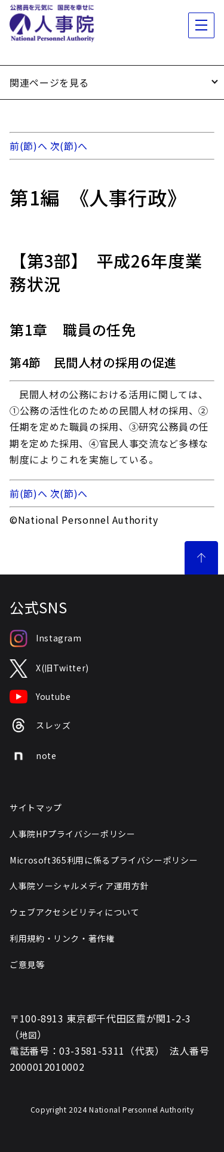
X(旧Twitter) (49, 668)
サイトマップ (36, 807)
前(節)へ (28, 146)
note (33, 756)
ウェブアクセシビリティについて (75, 912)
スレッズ (40, 725)
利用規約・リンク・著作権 (62, 938)
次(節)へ (69, 146)
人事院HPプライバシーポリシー (73, 834)
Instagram (46, 638)
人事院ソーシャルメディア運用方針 (79, 886)
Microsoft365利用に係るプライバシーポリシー (104, 860)
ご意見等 (27, 964)
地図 (28, 1035)
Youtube (40, 697)
